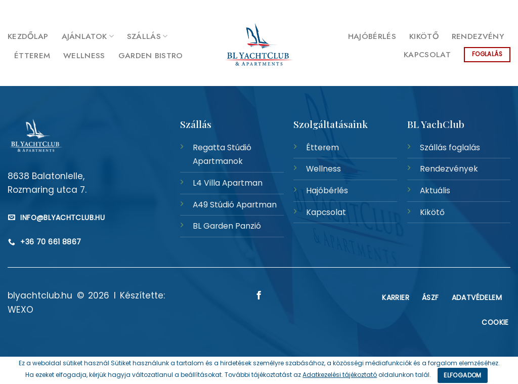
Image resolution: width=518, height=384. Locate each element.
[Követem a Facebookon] (505, 9)
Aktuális (435, 190)
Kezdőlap (28, 36)
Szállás (147, 36)
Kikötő (424, 36)
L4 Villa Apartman (228, 183)
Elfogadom (462, 375)
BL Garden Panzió (227, 226)
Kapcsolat (427, 54)
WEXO (20, 310)
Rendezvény (478, 36)
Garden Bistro (150, 55)
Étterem (32, 55)
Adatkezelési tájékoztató (340, 374)
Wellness (84, 55)
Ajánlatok (88, 36)
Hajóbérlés (372, 36)
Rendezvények (449, 168)
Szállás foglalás (450, 147)
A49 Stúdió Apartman (235, 204)
